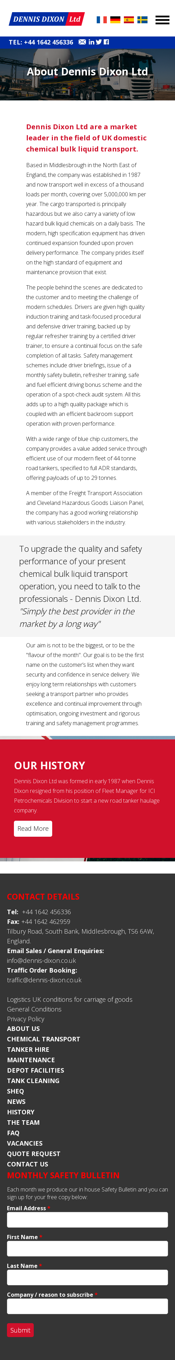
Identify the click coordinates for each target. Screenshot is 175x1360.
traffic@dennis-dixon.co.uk (44, 980)
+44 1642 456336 (39, 912)
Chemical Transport (43, 1039)
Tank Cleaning (33, 1080)
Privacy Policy (25, 1019)
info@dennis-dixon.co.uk (41, 960)
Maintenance (31, 1060)
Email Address (28, 1208)
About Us (23, 1028)
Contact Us (27, 1164)
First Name (24, 1237)
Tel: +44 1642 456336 (41, 42)
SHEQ (15, 1091)
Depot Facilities (35, 1070)
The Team (23, 1122)
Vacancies (24, 1143)
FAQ (13, 1133)
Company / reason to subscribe (52, 1294)
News (16, 1101)
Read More (33, 828)
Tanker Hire (28, 1049)
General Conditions (34, 1009)
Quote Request (34, 1153)
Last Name (24, 1266)
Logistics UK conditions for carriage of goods (70, 999)
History (20, 1112)
